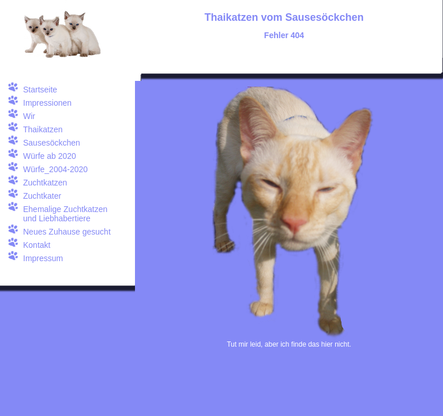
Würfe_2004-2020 (55, 169)
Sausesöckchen (51, 142)
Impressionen (47, 102)
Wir (29, 116)
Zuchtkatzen (45, 182)
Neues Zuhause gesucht (67, 231)
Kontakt (36, 245)
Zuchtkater (42, 195)
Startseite (40, 89)
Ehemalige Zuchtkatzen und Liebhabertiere (65, 214)
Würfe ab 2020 (49, 156)
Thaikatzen (42, 129)
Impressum (43, 258)
